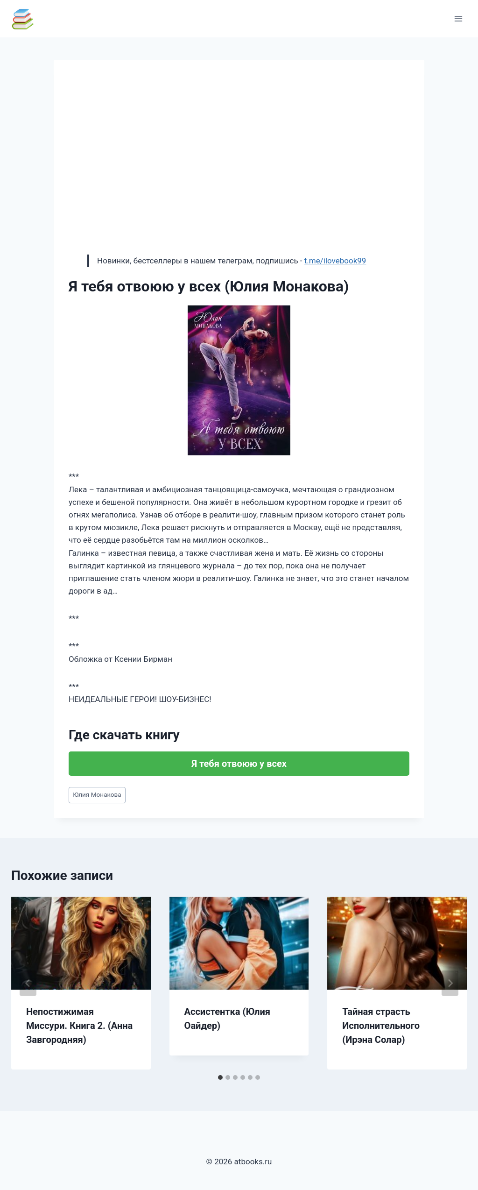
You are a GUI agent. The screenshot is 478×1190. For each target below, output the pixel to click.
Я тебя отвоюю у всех (239, 763)
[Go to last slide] (28, 983)
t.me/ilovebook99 (335, 260)
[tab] (220, 1077)
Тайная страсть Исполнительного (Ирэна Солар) (381, 1025)
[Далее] (450, 983)
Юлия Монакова (97, 794)
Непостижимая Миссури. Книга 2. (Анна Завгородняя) (79, 1025)
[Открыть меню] (458, 18)
